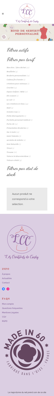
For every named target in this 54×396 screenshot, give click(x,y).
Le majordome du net (17, 392)
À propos (6, 274)
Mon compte (8, 304)
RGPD (4, 321)
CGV (4, 317)
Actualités (7, 278)
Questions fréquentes (12, 308)
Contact (6, 283)
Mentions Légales (10, 312)
